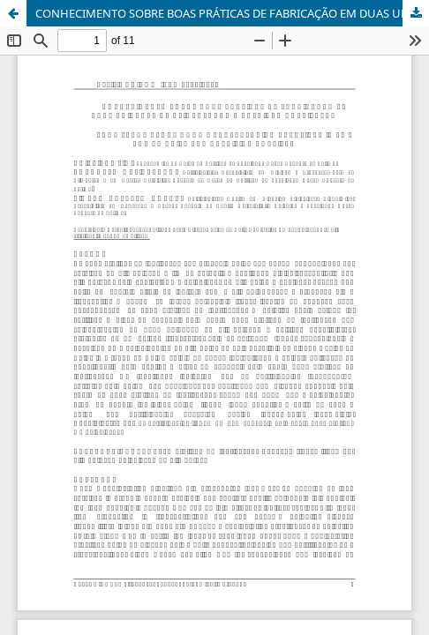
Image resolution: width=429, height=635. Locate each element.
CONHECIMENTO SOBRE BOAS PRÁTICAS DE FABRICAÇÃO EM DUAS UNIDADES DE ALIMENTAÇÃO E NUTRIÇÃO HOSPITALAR (232, 13)
